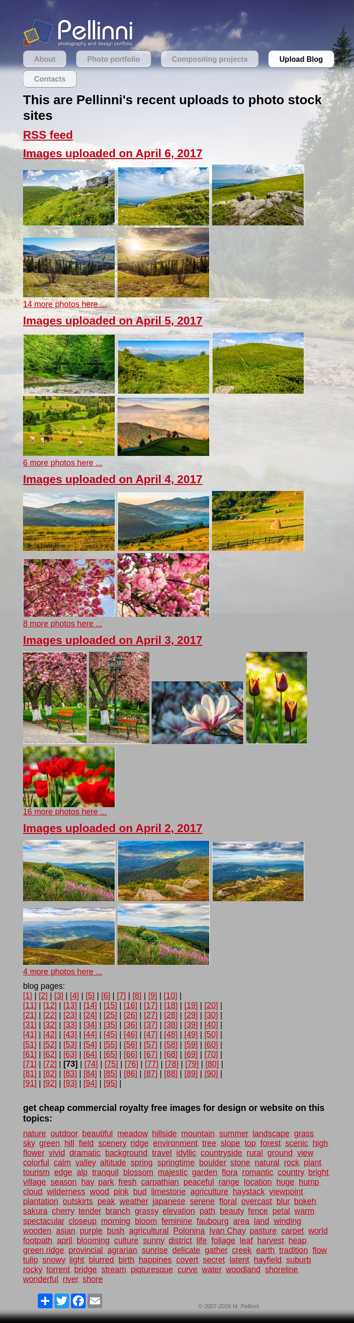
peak (106, 1201)
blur (283, 1201)
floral (228, 1201)
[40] (211, 1024)
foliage (224, 1240)
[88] (170, 1073)
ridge (139, 1143)
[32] (50, 1024)
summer (233, 1133)
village (34, 1182)
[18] (170, 1005)
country (291, 1172)
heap (298, 1240)
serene (202, 1201)
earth (265, 1250)
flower (33, 1153)
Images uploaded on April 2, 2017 (112, 828)
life (201, 1240)
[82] (50, 1073)
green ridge (43, 1250)
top (250, 1143)
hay (87, 1182)
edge (63, 1172)
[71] (29, 1064)
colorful (36, 1162)
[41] (29, 1034)
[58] (170, 1044)
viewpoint (286, 1191)
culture (126, 1240)
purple (91, 1230)
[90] (211, 1073)
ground (280, 1153)
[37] (150, 1024)
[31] (29, 1024)
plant (312, 1162)
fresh (127, 1182)
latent (239, 1259)
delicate (186, 1250)
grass (304, 1133)
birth (126, 1259)
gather (216, 1250)
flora (229, 1172)
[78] (171, 1064)
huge (285, 1182)
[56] (130, 1044)
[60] (211, 1044)
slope (230, 1143)
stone (240, 1162)
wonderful (40, 1279)
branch (118, 1211)
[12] (50, 1005)
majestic (173, 1172)
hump (309, 1182)
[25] (110, 1015)
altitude (113, 1162)
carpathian (160, 1182)
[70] (211, 1054)
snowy (53, 1259)
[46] (130, 1034)
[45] (110, 1034)
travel (162, 1153)
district (180, 1240)
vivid (57, 1153)
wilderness (66, 1191)
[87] (150, 1073)
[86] (130, 1073)
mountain (197, 1133)
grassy (146, 1211)
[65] (110, 1054)
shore (93, 1279)
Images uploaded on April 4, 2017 (112, 479)
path (207, 1211)
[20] (211, 1005)
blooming (93, 1240)
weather (133, 1201)
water (211, 1269)
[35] (110, 1024)
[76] (131, 1064)
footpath (38, 1240)
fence (258, 1211)
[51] (29, 1044)
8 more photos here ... (62, 623)
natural (266, 1162)
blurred (101, 1259)
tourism (36, 1172)
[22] (50, 1015)
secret (214, 1259)
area (241, 1221)
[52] (50, 1044)
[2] (43, 995)
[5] (90, 995)
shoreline (281, 1269)
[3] (59, 995)
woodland (243, 1269)
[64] (90, 1054)
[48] (170, 1034)
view (305, 1153)
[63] (70, 1054)
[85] (110, 1073)
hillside (164, 1133)
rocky (32, 1269)
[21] (29, 1015)
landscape (271, 1133)
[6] (106, 995)
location (258, 1182)
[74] (91, 1064)
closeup (83, 1221)
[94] (90, 1083)
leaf (246, 1240)
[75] (111, 1064)
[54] (90, 1044)
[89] (191, 1073)
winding (287, 1221)
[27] (150, 1015)
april (64, 1240)
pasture (263, 1230)
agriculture (209, 1191)
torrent (58, 1269)
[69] (191, 1054)
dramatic (85, 1153)
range (228, 1182)
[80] (211, 1064)
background (126, 1153)
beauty (232, 1211)
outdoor (64, 1133)
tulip (30, 1259)
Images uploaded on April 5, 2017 (112, 320)
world (318, 1230)
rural (255, 1153)
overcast (256, 1201)
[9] (152, 995)
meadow (132, 1133)
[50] (211, 1034)
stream (113, 1269)
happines (155, 1259)
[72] (50, 1064)
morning (115, 1221)
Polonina (189, 1230)
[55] (110, 1044)
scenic (296, 1143)
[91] (29, 1083)
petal (281, 1211)
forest (270, 1143)
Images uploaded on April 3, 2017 (112, 640)
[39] (191, 1024)
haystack (249, 1191)
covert (187, 1259)
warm (304, 1211)
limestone (168, 1191)
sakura (35, 1211)
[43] (70, 1034)
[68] (170, 1054)
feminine (176, 1221)
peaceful (198, 1182)
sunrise (155, 1250)
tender (89, 1211)
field (86, 1143)
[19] (191, 1005)
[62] (50, 1054)
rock (291, 1162)
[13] (70, 1005)
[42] (50, 1034)
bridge (85, 1269)
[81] (29, 1073)
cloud (32, 1191)
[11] (29, 1005)
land (261, 1221)
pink (121, 1191)
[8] (137, 995)
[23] (70, 1015)
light (76, 1259)
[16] (130, 1005)
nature (34, 1133)
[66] (130, 1054)
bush (115, 1230)
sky (29, 1143)
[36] (130, 1024)
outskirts (78, 1201)
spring (141, 1162)
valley (85, 1162)
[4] (74, 995)
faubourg (213, 1221)
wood (99, 1191)
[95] (110, 1083)
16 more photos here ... (65, 811)
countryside (221, 1153)
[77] (151, 1064)
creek (242, 1250)
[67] (150, 1054)
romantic (257, 1172)
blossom (138, 1172)
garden (205, 1172)
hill (70, 1143)
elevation (179, 1211)
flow (319, 1250)
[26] (130, 1015)
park (106, 1182)
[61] (29, 1054)
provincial (86, 1250)
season (64, 1182)
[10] (170, 995)
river (70, 1279)
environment (175, 1143)
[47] (150, 1034)
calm (62, 1162)
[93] (70, 1083)
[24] (90, 1015)
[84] (90, 1073)
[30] (211, 1015)
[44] (90, 1034)
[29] (191, 1015)
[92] (50, 1083)
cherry (63, 1211)
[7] (121, 995)
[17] (150, 1005)
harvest (270, 1240)
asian (65, 1230)
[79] (192, 1064)
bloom (146, 1221)
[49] (191, 1034)
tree (209, 1143)
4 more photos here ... (62, 971)
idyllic (186, 1153)
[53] (70, 1044)
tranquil (105, 1172)
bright (318, 1172)
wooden (37, 1230)
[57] (150, 1044)
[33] (70, 1024)
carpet (292, 1230)
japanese (169, 1201)
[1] (27, 995)
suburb (298, 1259)
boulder (212, 1162)
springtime (176, 1162)
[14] (90, 1005)
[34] (90, 1024)
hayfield (268, 1259)
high (320, 1143)
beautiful (97, 1133)
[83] (70, 1073)
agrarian (122, 1250)
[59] (191, 1044)
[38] (170, 1024)
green (49, 1143)
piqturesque (151, 1269)
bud (140, 1191)
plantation (40, 1201)
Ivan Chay (227, 1230)
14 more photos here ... (65, 304)
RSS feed (48, 135)
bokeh (305, 1201)
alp (82, 1172)
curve (187, 1269)
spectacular (43, 1221)
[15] (110, 1005)
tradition (293, 1250)
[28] (170, 1015)
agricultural (149, 1230)
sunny (153, 1240)
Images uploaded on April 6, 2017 (112, 153)
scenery (112, 1143)
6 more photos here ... (62, 462)
